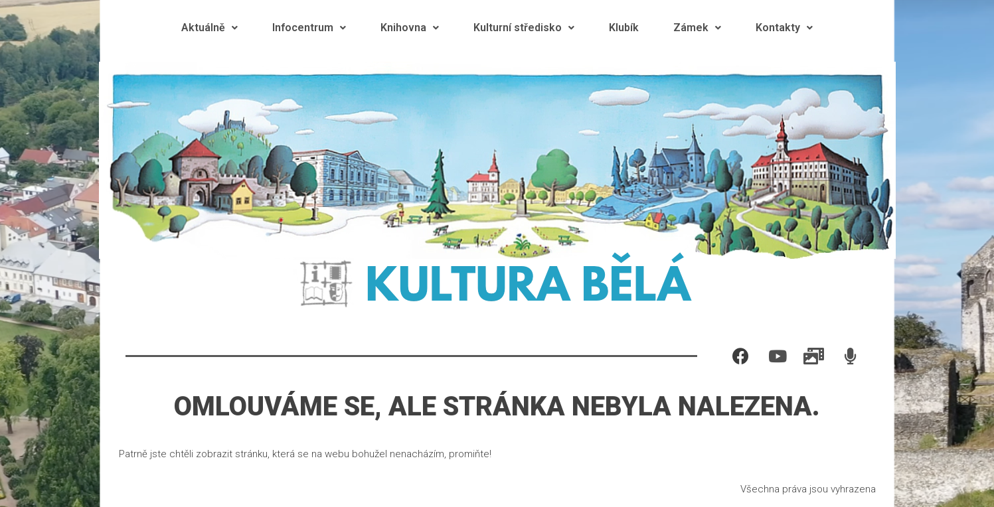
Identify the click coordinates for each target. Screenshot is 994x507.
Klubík (624, 27)
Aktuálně (209, 27)
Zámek (697, 27)
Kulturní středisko (523, 27)
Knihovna (409, 27)
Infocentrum (309, 27)
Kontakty (784, 27)
